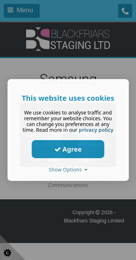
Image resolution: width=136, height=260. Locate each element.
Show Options (68, 169)
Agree (68, 148)
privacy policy (96, 129)
